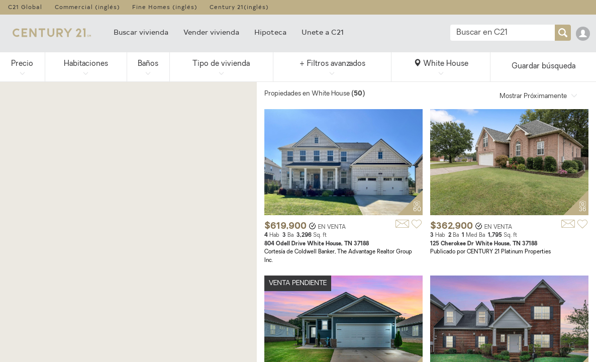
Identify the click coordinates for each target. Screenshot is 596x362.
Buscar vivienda (141, 32)
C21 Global (25, 7)
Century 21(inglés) (239, 7)
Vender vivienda (211, 32)
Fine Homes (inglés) (164, 7)
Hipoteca (270, 32)
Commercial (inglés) (87, 7)
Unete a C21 (323, 32)
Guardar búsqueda (543, 66)
